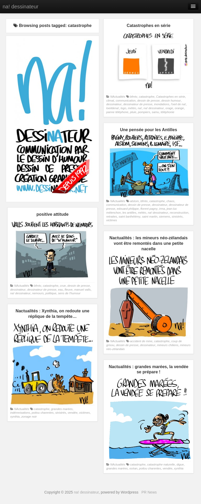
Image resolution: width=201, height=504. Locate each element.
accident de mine (141, 341)
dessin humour (171, 100)
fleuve (68, 289)
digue (180, 464)
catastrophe (146, 96)
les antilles (129, 212)
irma (162, 208)
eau (60, 289)
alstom (134, 201)
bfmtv (133, 96)
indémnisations (20, 412)
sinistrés (177, 216)
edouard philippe (128, 208)
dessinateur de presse (137, 104)
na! (140, 108)
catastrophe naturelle (161, 464)
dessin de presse (148, 100)
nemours (38, 293)
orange (179, 108)
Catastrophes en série (170, 96)
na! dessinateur (20, 6)
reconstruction (179, 212)
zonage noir (29, 416)
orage (169, 108)
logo (123, 108)
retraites (111, 216)
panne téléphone (117, 112)
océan (133, 468)
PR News (149, 492)
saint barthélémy (129, 216)
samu (155, 112)
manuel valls (82, 289)
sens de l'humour (69, 293)
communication (126, 100)
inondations (161, 104)
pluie (133, 112)
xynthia (15, 416)
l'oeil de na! (178, 104)
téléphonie (167, 112)
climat (110, 100)
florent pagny (149, 208)
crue (63, 285)
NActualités (117, 96)
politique (50, 293)
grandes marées (61, 409)
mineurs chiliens (167, 345)
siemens (164, 216)
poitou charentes (43, 412)
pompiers (144, 112)
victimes (111, 220)
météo (132, 108)
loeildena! (112, 108)
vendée (72, 412)
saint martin (150, 216)
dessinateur (114, 104)
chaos (170, 201)
